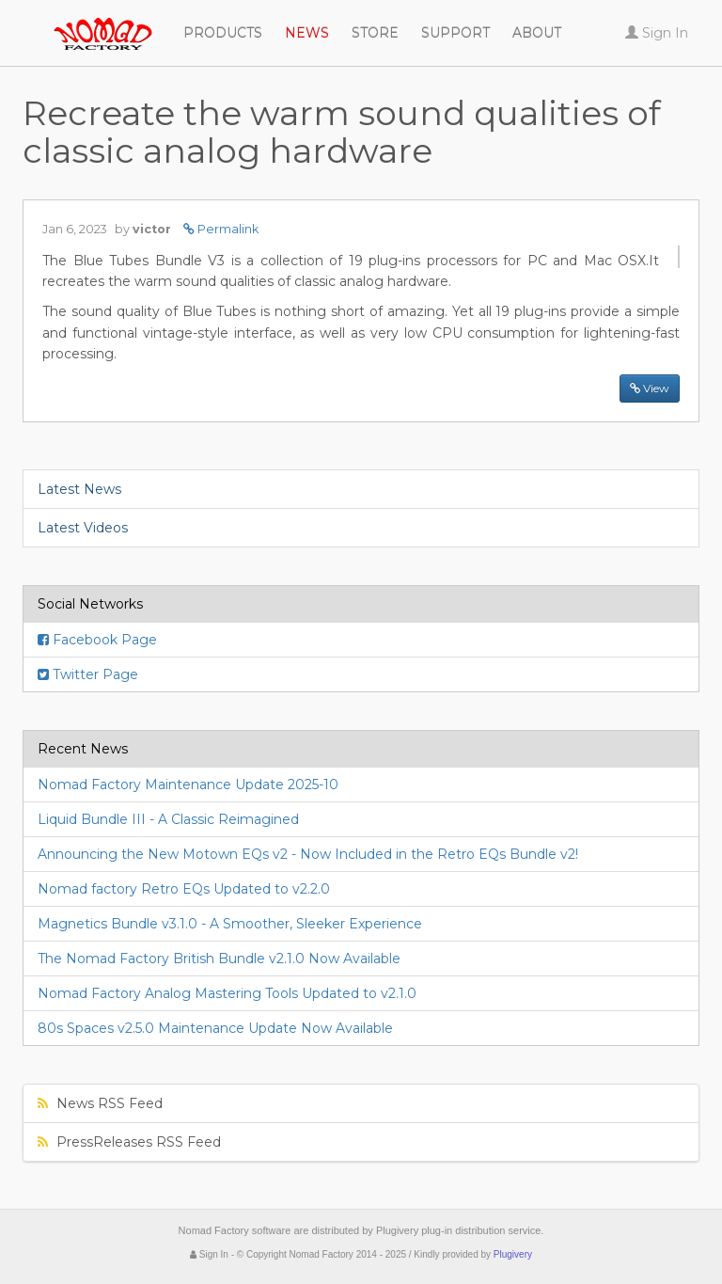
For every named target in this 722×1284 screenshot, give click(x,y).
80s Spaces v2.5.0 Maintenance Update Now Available (215, 1028)
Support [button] (455, 32)
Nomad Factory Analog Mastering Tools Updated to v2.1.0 (227, 993)
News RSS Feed (100, 1103)
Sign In (209, 1254)
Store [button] (375, 32)
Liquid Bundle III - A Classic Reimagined (168, 819)
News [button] (307, 32)
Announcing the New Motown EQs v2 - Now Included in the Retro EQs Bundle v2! (308, 854)
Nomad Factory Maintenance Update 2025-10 (188, 784)
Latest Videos (83, 527)
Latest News (79, 489)
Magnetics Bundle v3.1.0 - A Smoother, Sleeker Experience (230, 923)
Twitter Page (88, 674)
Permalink (221, 229)
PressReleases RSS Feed (129, 1141)
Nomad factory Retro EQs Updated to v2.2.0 (184, 888)
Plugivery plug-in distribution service (458, 1230)
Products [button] (222, 32)
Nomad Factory (22, 23)
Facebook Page (97, 639)
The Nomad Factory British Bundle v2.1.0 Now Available (219, 958)
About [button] (536, 32)
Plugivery (513, 1254)
